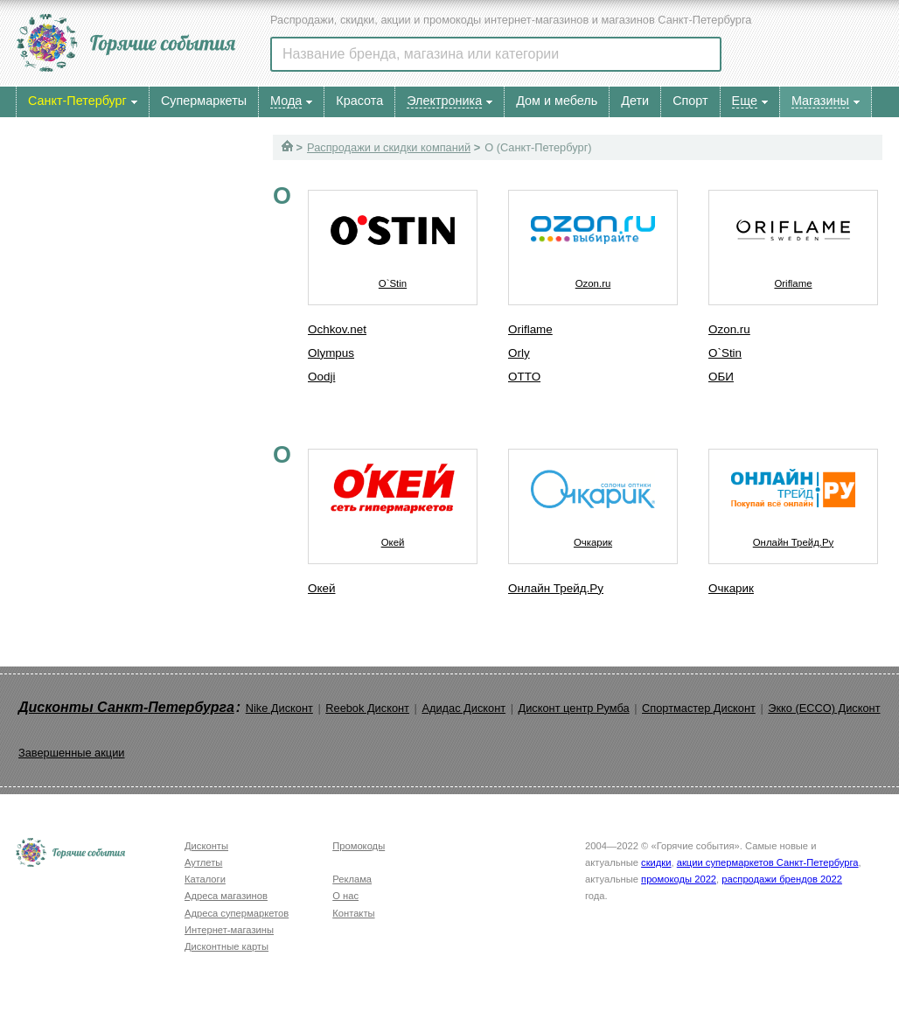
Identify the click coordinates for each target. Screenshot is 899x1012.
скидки (656, 862)
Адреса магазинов (226, 895)
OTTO (524, 376)
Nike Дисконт (279, 708)
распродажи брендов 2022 (781, 879)
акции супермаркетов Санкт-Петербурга (768, 862)
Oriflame (530, 329)
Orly (519, 352)
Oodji (321, 376)
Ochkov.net (337, 329)
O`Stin (393, 240)
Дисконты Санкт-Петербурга (126, 707)
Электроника (444, 101)
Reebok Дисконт (367, 708)
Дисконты (206, 846)
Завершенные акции (71, 752)
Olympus (331, 352)
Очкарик (593, 499)
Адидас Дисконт (463, 708)
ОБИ (721, 376)
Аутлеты (203, 862)
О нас (345, 895)
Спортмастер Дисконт (699, 708)
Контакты (353, 913)
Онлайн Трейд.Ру (555, 588)
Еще (744, 101)
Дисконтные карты (226, 946)
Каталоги (205, 879)
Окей (393, 499)
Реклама (352, 879)
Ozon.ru (593, 240)
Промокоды (358, 846)
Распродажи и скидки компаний (388, 147)
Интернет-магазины (229, 930)
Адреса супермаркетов (237, 913)
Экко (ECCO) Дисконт (824, 708)
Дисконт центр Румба (574, 708)
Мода (286, 101)
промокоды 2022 (678, 879)
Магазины (820, 101)
